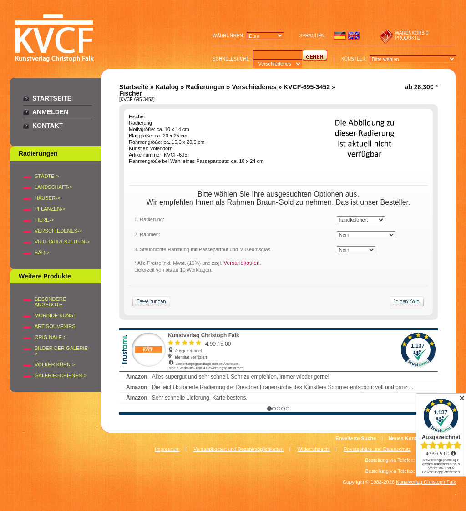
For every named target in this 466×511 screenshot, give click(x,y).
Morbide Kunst (55, 315)
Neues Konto (404, 438)
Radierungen (205, 87)
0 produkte (412, 35)
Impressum (167, 449)
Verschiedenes (254, 87)
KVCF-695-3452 (307, 87)
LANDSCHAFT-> (53, 187)
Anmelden (50, 112)
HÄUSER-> (47, 198)
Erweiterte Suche (355, 438)
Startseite (51, 98)
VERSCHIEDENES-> (58, 230)
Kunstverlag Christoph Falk (426, 482)
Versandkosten (241, 263)
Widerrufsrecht (314, 449)
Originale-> (50, 337)
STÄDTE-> (47, 176)
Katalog (166, 87)
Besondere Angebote (50, 301)
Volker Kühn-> (55, 364)
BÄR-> (42, 252)
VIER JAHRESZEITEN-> (62, 241)
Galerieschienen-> (61, 375)
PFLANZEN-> (50, 209)
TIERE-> (44, 220)
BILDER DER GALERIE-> (62, 350)
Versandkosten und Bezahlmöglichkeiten (238, 449)
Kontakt (47, 125)
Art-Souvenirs (55, 326)
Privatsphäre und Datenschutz (377, 449)
